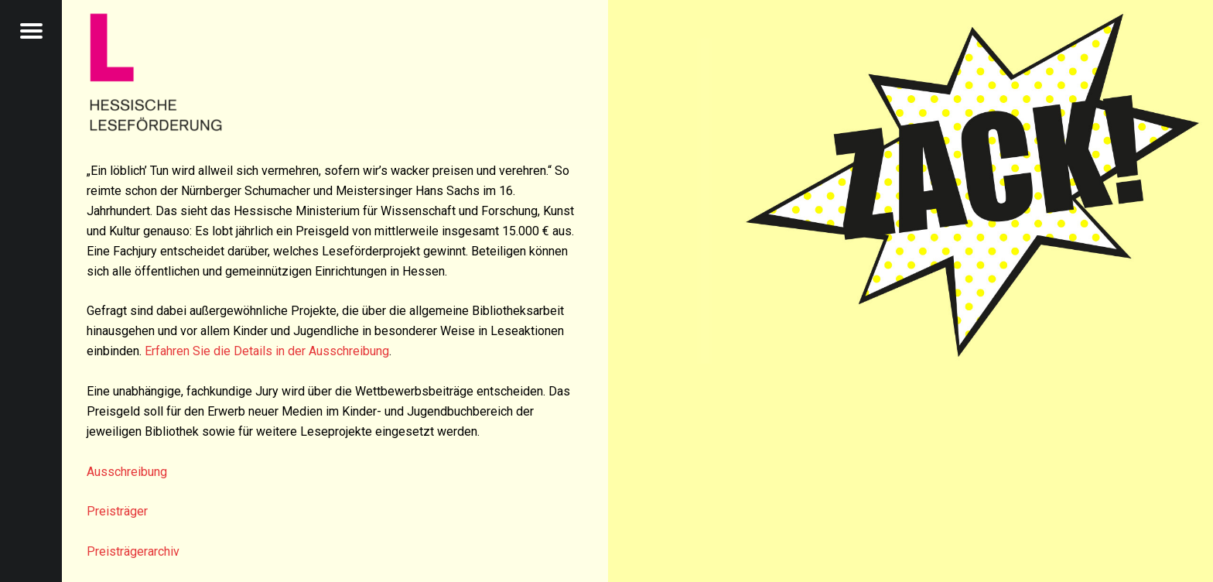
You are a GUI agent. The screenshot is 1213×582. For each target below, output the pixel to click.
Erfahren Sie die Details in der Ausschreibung (267, 351)
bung (154, 471)
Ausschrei (114, 471)
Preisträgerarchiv (133, 551)
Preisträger (117, 511)
